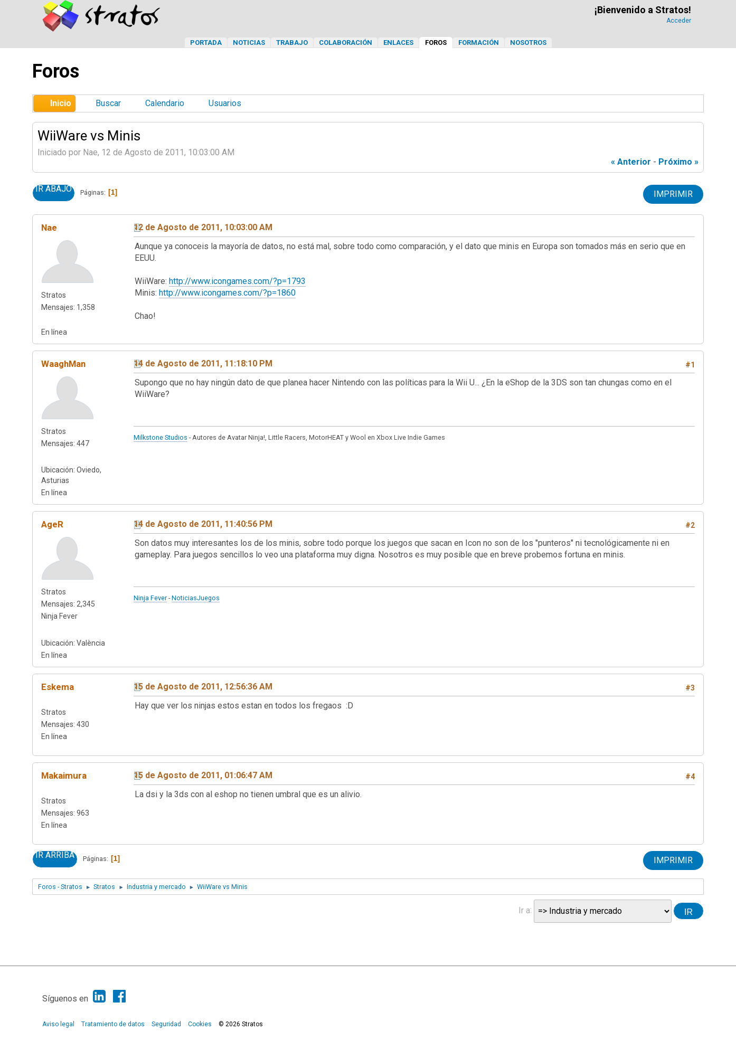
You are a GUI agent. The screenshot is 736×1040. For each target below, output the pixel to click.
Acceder (678, 20)
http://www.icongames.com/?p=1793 (237, 281)
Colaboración (345, 42)
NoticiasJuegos (196, 598)
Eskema (57, 687)
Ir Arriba (54, 855)
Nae (49, 227)
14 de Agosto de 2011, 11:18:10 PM (203, 363)
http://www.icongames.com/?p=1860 (227, 293)
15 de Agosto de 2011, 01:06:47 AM (203, 775)
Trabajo (292, 42)
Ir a (524, 910)
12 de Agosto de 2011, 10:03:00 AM (203, 227)
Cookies (200, 1024)
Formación (478, 42)
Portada (206, 42)
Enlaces (398, 42)
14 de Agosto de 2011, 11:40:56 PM (203, 524)
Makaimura (64, 775)
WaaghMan (63, 363)
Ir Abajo (53, 189)
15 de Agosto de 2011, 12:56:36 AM (203, 687)
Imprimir (673, 194)
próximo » (678, 162)
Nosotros (528, 42)
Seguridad (166, 1024)
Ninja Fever (150, 598)
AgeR (52, 524)
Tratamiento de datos (113, 1024)
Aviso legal (58, 1024)
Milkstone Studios (160, 437)
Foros (436, 42)
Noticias (249, 42)
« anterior (631, 162)
